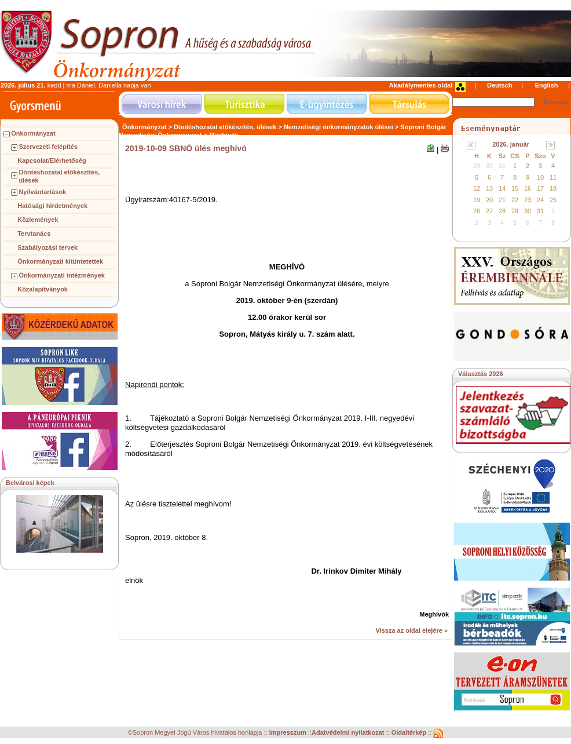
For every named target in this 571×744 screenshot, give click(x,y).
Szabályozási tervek (47, 247)
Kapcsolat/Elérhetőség (51, 160)
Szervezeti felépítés (48, 146)
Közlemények (37, 219)
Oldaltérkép (410, 733)
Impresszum (288, 733)
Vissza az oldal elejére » (411, 630)
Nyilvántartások (42, 191)
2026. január (510, 144)
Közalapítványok (42, 289)
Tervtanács (33, 233)
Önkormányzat (33, 133)
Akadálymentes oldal (420, 85)
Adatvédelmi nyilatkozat (348, 733)
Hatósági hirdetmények (52, 205)
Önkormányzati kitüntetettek (60, 261)
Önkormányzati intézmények (62, 275)
